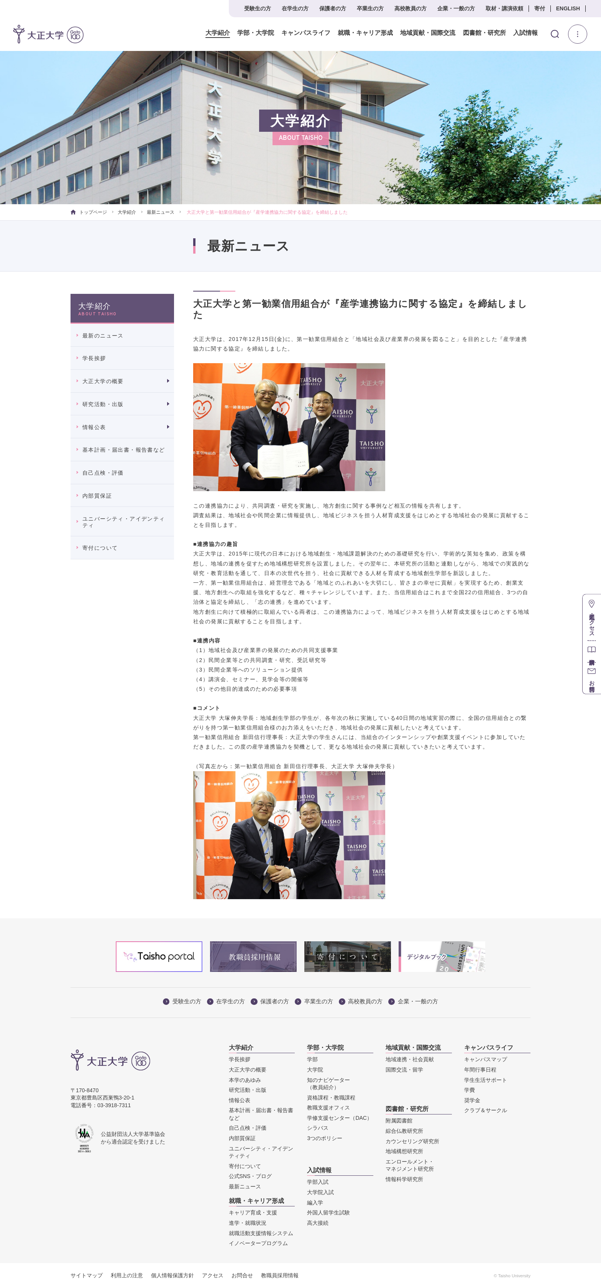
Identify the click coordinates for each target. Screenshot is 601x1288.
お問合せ (242, 1275)
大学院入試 (320, 1192)
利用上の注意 (127, 1275)
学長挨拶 (94, 358)
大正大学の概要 (103, 381)
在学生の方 (295, 8)
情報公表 (94, 427)
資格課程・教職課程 (331, 1098)
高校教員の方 (410, 8)
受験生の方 (257, 8)
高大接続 (317, 1223)
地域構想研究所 (404, 1151)
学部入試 (317, 1182)
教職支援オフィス (328, 1107)
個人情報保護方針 (172, 1275)
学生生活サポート (485, 1080)
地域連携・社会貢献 (410, 1059)
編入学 (315, 1203)
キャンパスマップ (485, 1059)
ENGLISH (568, 8)
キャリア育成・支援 (253, 1212)
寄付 (539, 8)
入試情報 (525, 33)
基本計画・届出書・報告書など (123, 450)
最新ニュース (160, 212)
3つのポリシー (324, 1138)
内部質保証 (97, 496)
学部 (312, 1059)
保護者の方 (332, 8)
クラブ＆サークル (485, 1110)
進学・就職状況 (247, 1223)
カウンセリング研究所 (412, 1141)
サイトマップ (87, 1275)
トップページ (89, 212)
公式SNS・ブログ (250, 1176)
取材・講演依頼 (504, 8)
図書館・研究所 (484, 33)
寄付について (100, 548)
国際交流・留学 (404, 1070)
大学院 (315, 1070)
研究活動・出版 (103, 404)
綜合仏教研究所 (404, 1131)
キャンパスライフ (305, 33)
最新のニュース (103, 336)
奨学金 (472, 1100)
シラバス (317, 1128)
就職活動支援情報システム (261, 1233)
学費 (469, 1090)
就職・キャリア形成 (365, 33)
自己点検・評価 (103, 473)
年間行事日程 (480, 1070)
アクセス (212, 1275)
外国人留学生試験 (328, 1212)
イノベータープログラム (258, 1243)
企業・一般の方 (456, 8)
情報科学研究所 (404, 1179)
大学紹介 (217, 33)
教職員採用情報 (280, 1275)
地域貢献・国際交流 (427, 33)
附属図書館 (399, 1121)
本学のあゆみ (245, 1080)
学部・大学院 (255, 33)
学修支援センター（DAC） (339, 1118)
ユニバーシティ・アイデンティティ (123, 522)
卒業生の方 (370, 8)
